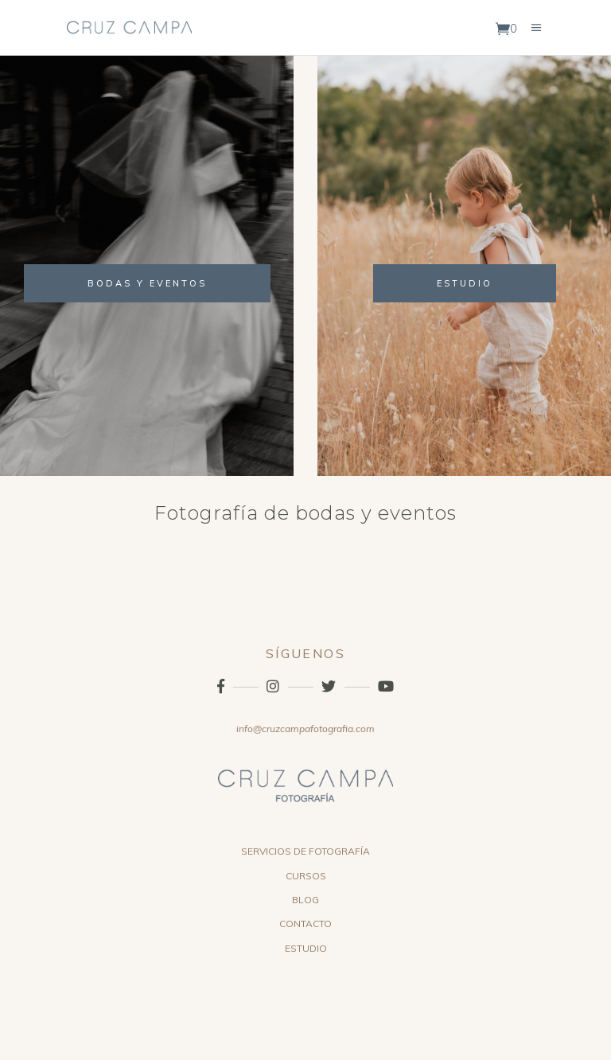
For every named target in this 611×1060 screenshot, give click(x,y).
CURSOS (306, 876)
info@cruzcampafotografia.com (305, 729)
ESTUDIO (306, 948)
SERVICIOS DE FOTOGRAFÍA (305, 851)
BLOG (305, 900)
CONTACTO (305, 923)
